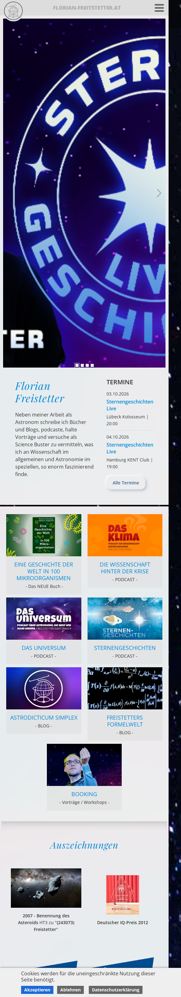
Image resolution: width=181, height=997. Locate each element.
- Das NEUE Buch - (43, 586)
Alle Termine (126, 483)
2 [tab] (82, 365)
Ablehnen (70, 990)
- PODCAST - (125, 579)
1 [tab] (77, 365)
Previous (159, 193)
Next (9, 193)
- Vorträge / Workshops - (84, 802)
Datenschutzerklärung (115, 990)
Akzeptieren (37, 990)
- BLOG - (43, 726)
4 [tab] (92, 365)
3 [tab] (87, 365)
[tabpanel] (84, 193)
